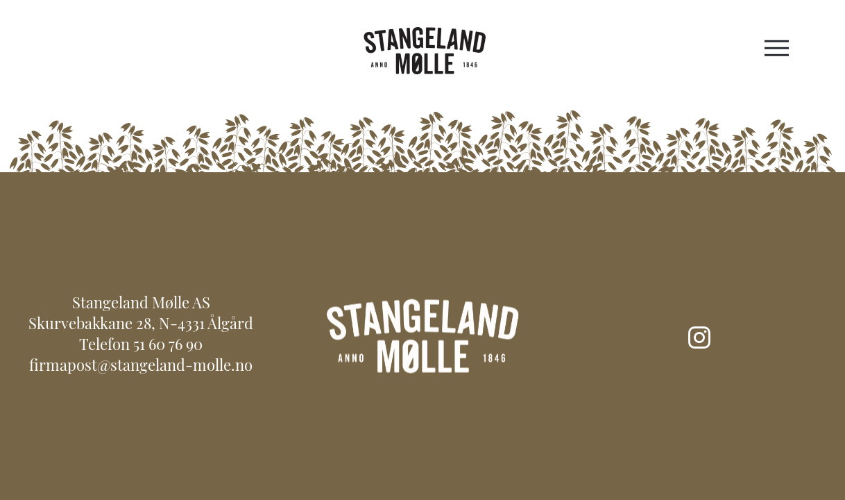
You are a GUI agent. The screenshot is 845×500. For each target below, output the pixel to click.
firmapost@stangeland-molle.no (141, 367)
